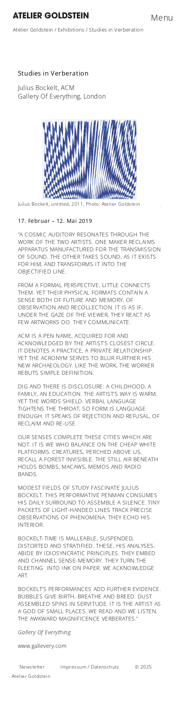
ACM (24, 335)
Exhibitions (71, 29)
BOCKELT (30, 538)
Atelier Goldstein (33, 29)
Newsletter (32, 666)
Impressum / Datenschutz (89, 666)
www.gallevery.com (42, 645)
